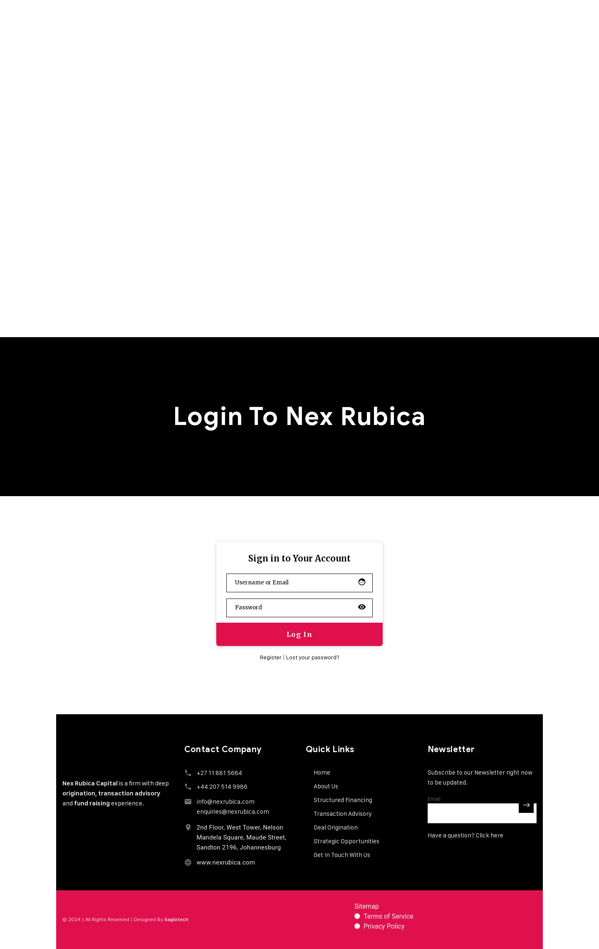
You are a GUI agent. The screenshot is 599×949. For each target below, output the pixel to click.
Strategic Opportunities (346, 841)
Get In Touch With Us (342, 855)
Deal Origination (336, 827)
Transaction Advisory (343, 813)
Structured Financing (343, 800)
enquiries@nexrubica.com (233, 811)
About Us (326, 786)
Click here (489, 835)
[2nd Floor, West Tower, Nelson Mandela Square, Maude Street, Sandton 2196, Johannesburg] (188, 827)
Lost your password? (312, 657)
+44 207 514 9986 (222, 786)
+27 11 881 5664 (219, 773)
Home (322, 772)
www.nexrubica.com (226, 862)
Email (434, 798)
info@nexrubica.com (226, 801)
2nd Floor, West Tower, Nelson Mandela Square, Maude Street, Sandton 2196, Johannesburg (242, 837)
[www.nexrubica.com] (188, 862)
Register (271, 657)
